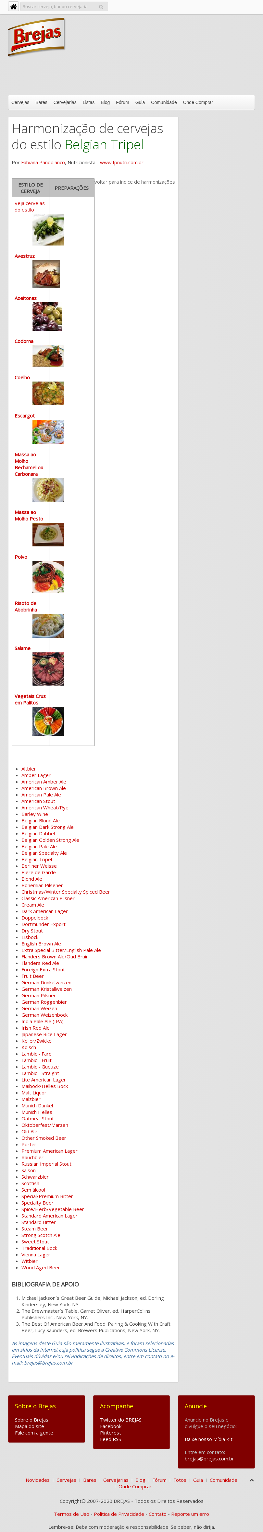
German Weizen (39, 1008)
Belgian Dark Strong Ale (47, 827)
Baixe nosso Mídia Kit (208, 1439)
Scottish (30, 1183)
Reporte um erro (190, 1514)
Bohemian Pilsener (42, 885)
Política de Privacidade (119, 1514)
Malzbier (31, 1099)
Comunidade (164, 102)
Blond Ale (31, 878)
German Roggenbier (44, 1002)
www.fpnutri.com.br (122, 162)
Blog (105, 102)
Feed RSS (110, 1439)
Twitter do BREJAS (121, 1419)
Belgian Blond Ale (40, 820)
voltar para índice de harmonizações (134, 181)
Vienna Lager (35, 1254)
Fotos (179, 1480)
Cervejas (20, 102)
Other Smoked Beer (43, 1138)
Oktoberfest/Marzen (44, 1125)
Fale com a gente (34, 1432)
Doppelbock (34, 917)
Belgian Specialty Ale (44, 853)
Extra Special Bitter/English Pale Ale (61, 950)
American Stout (38, 801)
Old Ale (29, 1131)
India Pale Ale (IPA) (42, 1021)
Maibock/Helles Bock (44, 1086)
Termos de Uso (71, 1514)
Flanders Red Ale (40, 963)
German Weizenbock (44, 1015)
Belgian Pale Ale (39, 846)
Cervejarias (65, 102)
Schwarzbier (35, 1176)
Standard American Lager (49, 1215)
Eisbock (29, 937)
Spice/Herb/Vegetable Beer (52, 1209)
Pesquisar (101, 6)
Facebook (110, 1426)
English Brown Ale (41, 943)
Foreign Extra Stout (43, 969)
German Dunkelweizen (46, 982)
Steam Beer (34, 1228)
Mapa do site (29, 1426)
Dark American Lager (44, 911)
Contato (158, 1514)
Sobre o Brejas (31, 1419)
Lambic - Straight (40, 1073)
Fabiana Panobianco (43, 162)
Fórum (122, 102)
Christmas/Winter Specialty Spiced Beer (65, 891)
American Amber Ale (43, 781)
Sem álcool (33, 1189)
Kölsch (28, 1047)
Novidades (38, 1480)
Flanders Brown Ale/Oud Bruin (55, 956)
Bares (41, 102)
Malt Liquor (33, 1092)
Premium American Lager (49, 1151)
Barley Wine (34, 814)
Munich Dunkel (37, 1105)
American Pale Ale (41, 794)
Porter (28, 1144)
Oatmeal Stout (37, 1118)
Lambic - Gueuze (40, 1066)
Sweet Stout (35, 1241)
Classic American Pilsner (48, 898)
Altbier (28, 768)
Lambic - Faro (36, 1053)
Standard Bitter (38, 1222)
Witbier (29, 1261)
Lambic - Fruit (36, 1060)
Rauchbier (32, 1157)
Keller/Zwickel (37, 1040)
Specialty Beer (37, 1202)
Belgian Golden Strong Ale (50, 840)
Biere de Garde (38, 872)
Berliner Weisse (39, 866)
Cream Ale (32, 904)
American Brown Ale (43, 788)
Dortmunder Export (43, 924)
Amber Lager (36, 775)
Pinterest (110, 1432)
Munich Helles (36, 1112)
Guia (140, 102)
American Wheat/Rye (45, 807)
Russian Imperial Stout (46, 1163)
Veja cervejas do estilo (39, 468)
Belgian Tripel (36, 859)
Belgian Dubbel (38, 833)
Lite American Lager (43, 1079)
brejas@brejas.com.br (209, 1458)
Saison (28, 1170)
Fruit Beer (32, 976)
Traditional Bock (39, 1248)
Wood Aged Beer (40, 1267)
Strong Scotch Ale (40, 1235)
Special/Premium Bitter (47, 1196)
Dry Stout (32, 930)
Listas (89, 102)
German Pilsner (38, 995)
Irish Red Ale (35, 1027)
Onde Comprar (198, 102)
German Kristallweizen (46, 989)
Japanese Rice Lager (44, 1034)
